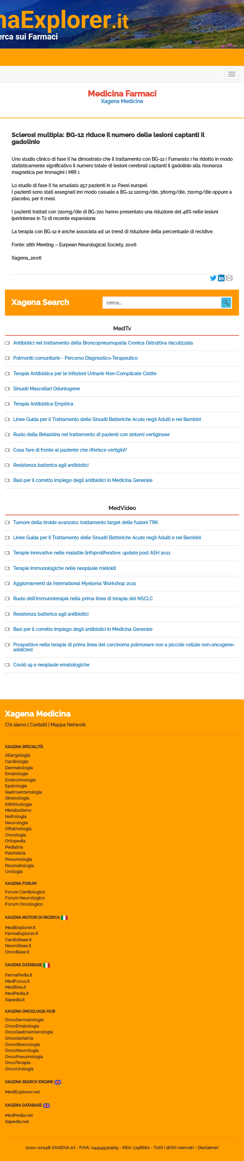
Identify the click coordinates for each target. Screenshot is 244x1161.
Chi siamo (15, 724)
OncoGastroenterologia (29, 1032)
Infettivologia (18, 804)
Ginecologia (17, 798)
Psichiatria (15, 853)
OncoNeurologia (22, 1050)
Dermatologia (19, 767)
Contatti (38, 724)
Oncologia (15, 835)
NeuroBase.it (18, 945)
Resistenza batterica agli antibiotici (50, 465)
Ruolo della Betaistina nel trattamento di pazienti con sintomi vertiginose (91, 434)
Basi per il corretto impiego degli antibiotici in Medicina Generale (82, 480)
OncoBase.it (17, 951)
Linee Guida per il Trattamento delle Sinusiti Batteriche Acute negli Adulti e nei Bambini (107, 419)
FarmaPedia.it (18, 975)
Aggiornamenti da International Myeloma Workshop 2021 (74, 583)
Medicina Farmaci (122, 94)
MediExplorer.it (20, 927)
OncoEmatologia (22, 1026)
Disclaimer (208, 1147)
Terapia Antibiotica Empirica (43, 404)
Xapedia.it (15, 999)
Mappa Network (68, 724)
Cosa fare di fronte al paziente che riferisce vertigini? (70, 450)
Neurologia (16, 822)
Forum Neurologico (25, 897)
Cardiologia (16, 761)
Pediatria (14, 847)
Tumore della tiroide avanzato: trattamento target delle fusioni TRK (85, 522)
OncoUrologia (19, 1068)
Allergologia (17, 755)
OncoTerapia (17, 1062)
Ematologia (16, 773)
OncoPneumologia (24, 1056)
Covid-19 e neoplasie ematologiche (51, 665)
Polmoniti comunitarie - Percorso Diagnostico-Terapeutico (75, 358)
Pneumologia (18, 859)
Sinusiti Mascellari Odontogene (46, 388)
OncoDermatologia (24, 1019)
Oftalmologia (18, 828)
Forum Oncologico (24, 904)
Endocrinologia (20, 780)
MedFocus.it (17, 981)
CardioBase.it (18, 939)
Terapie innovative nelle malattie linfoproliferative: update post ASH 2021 (91, 553)
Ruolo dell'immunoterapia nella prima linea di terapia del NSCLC (83, 598)
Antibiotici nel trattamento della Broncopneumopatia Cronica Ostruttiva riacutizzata (103, 343)
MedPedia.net (19, 1115)
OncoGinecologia (22, 1044)
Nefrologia (15, 816)
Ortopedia (15, 840)
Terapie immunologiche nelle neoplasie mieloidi (64, 568)
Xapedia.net (17, 1121)
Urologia (13, 871)
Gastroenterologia (23, 792)
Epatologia (16, 785)
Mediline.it (15, 987)
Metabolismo (18, 810)
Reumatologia (19, 865)
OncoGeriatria (19, 1038)
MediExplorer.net (22, 1092)
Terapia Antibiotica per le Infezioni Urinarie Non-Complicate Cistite (84, 373)
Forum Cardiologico (25, 892)
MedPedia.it (17, 993)
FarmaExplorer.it (21, 933)
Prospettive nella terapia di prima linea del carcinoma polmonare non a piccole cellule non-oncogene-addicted (124, 647)
